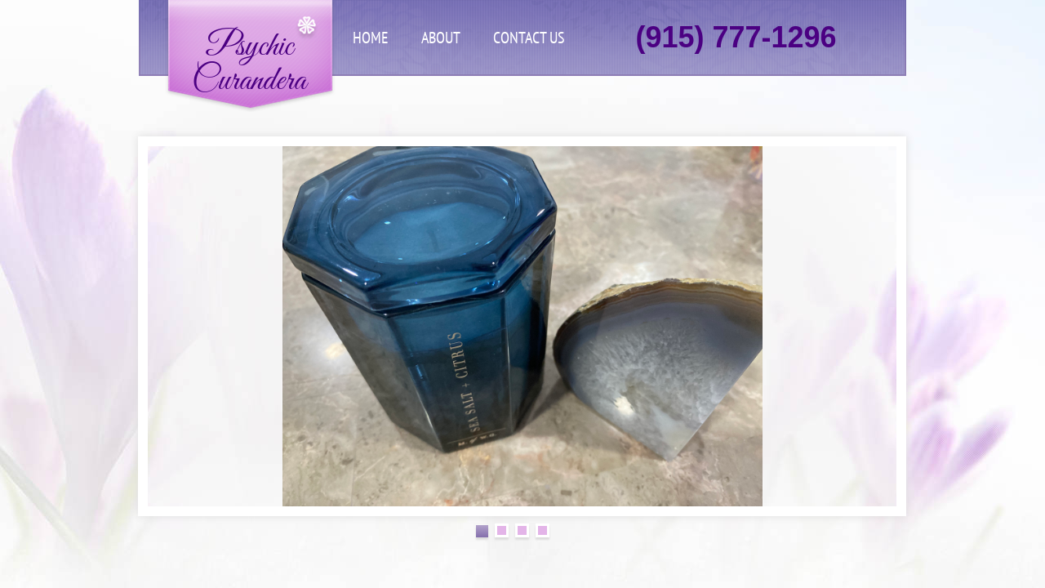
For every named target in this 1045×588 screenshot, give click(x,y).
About (440, 37)
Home (371, 37)
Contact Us (529, 37)
